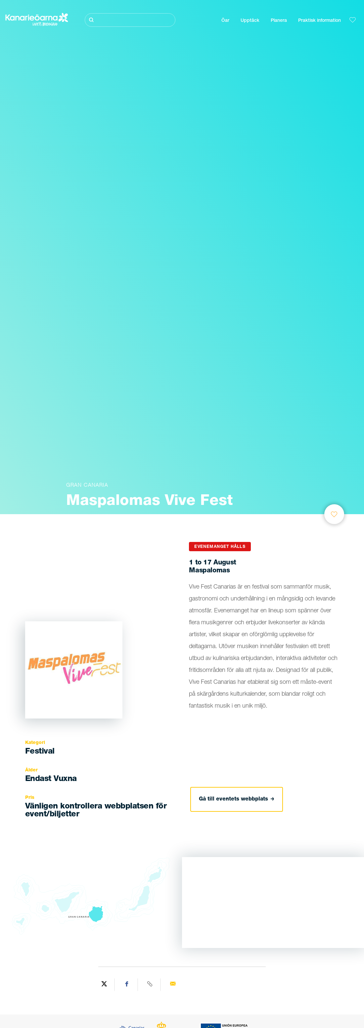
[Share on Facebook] (127, 984)
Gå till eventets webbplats (236, 799)
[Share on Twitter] (104, 984)
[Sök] (130, 20)
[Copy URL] (150, 984)
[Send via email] (172, 984)
